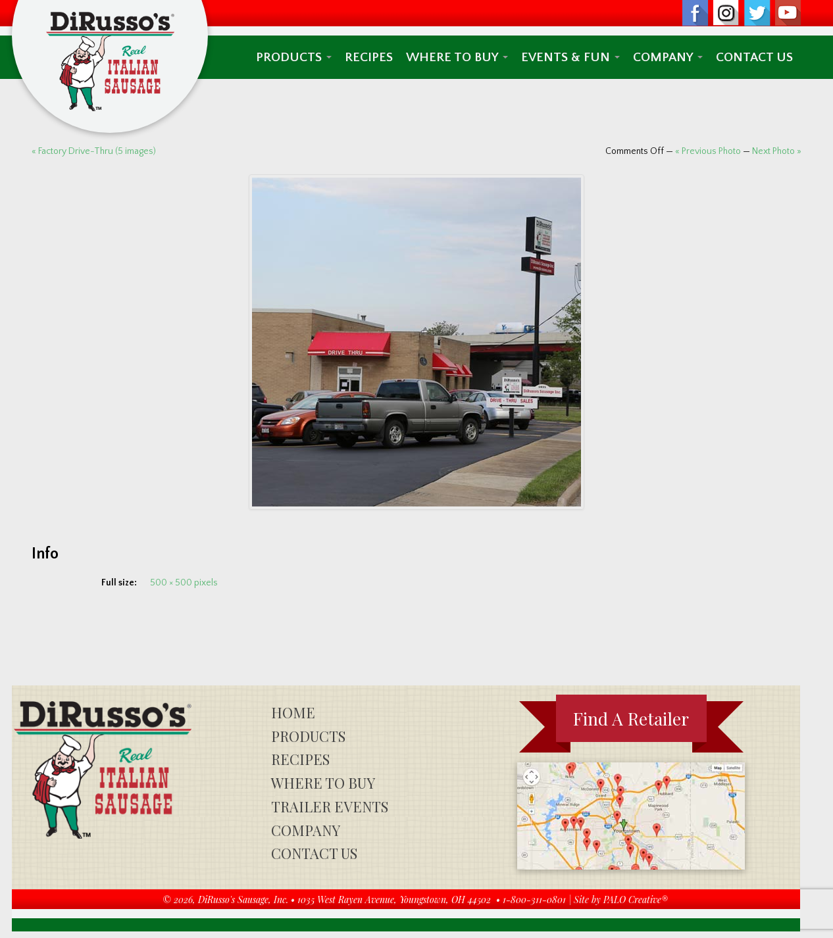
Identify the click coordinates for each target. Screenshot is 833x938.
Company (668, 57)
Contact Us (754, 57)
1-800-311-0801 (534, 899)
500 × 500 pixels (184, 583)
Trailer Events (329, 806)
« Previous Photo (708, 151)
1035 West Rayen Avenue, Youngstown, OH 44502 (394, 899)
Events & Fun (570, 57)
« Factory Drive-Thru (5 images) (94, 151)
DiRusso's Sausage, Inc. (243, 899)
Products (294, 57)
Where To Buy (457, 57)
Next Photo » (776, 151)
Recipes (369, 57)
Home (293, 712)
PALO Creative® (635, 899)
